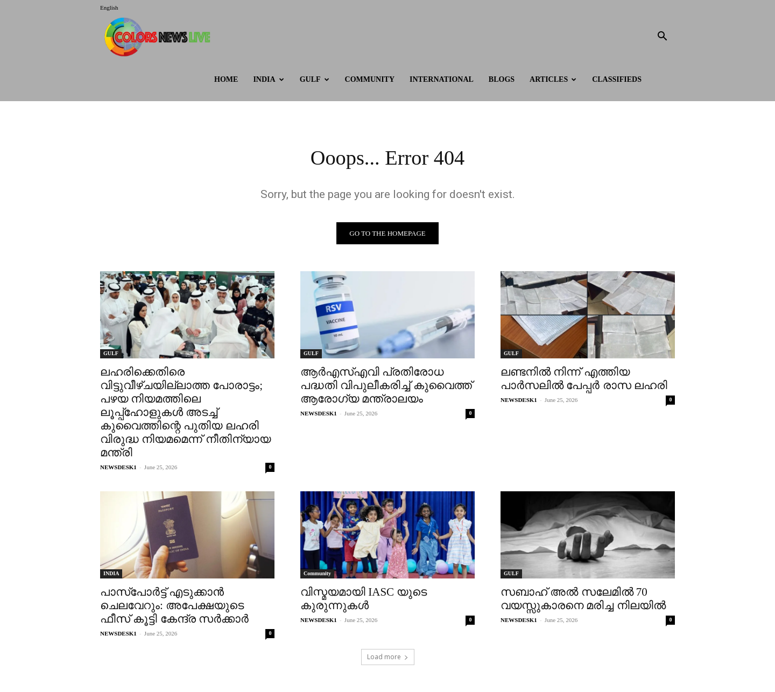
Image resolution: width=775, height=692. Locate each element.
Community (370, 79)
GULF (314, 79)
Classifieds (617, 79)
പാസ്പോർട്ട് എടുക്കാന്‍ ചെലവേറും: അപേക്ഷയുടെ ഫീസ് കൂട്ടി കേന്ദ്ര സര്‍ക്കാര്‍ (174, 606)
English (109, 7)
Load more (387, 657)
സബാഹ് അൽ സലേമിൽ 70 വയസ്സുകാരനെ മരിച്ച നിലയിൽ (583, 600)
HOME (226, 79)
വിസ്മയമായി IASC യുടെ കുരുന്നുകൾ (363, 600)
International (442, 79)
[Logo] (160, 37)
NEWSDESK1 (118, 468)
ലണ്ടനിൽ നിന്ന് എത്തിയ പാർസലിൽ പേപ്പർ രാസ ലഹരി (584, 379)
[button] (662, 37)
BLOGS (502, 79)
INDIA (268, 79)
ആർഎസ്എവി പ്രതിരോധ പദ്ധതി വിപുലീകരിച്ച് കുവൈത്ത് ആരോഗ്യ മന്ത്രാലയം (386, 386)
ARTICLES (553, 79)
